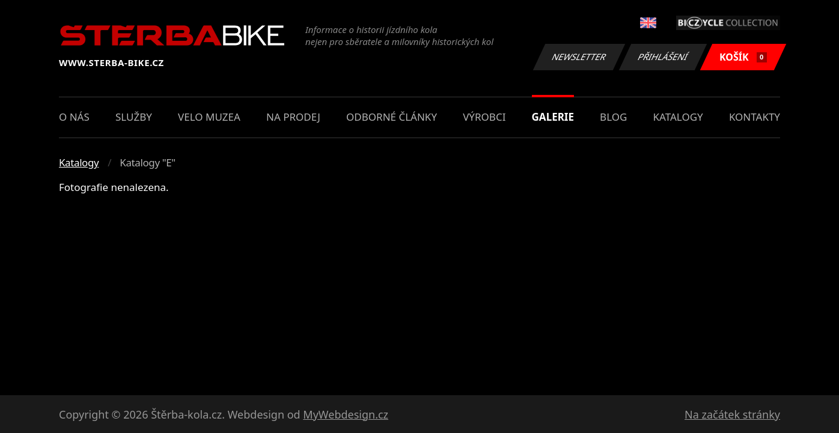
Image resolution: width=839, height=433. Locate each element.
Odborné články (391, 117)
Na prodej (293, 117)
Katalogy (678, 117)
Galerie (553, 117)
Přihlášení (662, 56)
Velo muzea (209, 117)
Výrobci (484, 117)
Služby (133, 117)
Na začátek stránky (732, 414)
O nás (74, 117)
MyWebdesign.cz (345, 414)
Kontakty (754, 117)
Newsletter (578, 56)
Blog (613, 117)
